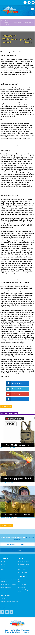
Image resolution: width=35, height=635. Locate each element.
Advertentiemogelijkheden (9, 601)
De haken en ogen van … (8, 579)
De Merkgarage (16, 632)
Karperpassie (4, 590)
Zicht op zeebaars (23, 564)
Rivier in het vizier (23, 561)
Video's (20, 582)
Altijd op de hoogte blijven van (17, 538)
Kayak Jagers (22, 584)
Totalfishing (16, 630)
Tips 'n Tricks (22, 570)
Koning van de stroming (8, 584)
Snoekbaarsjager (5, 587)
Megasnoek (21, 587)
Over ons (3, 598)
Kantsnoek (3, 582)
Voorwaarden (26, 630)
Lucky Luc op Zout (23, 567)
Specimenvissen (23, 572)
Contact (3, 604)
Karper (2, 564)
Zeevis (2, 567)
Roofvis (6, 20)
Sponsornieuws (22, 579)
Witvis (2, 570)
